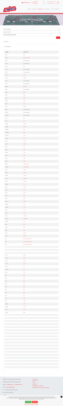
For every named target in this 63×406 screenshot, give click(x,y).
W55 (24, 149)
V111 (24, 221)
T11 (24, 184)
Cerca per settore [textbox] (31, 32)
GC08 (24, 255)
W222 (26, 239)
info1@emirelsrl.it (18, 384)
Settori (47, 9)
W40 (24, 135)
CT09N (24, 124)
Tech (52, 9)
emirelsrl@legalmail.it (10, 387)
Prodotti (40, 9)
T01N (24, 138)
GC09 (24, 261)
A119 (26, 58)
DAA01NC (25, 218)
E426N (24, 187)
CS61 (24, 152)
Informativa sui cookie (34, 404)
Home (29, 9)
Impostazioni (26, 404)
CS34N (24, 170)
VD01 (24, 103)
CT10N (24, 126)
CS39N (24, 78)
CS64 (24, 161)
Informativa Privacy (38, 386)
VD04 (24, 101)
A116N (28, 58)
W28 (24, 230)
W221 (24, 304)
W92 (24, 129)
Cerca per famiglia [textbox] (31, 29)
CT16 (24, 272)
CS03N (24, 172)
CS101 (24, 75)
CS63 (24, 158)
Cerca (58, 37)
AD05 (24, 98)
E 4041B (24, 175)
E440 (24, 147)
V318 (24, 204)
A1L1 (24, 239)
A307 (24, 190)
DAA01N (25, 216)
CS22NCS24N (25, 164)
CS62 (24, 155)
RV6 (24, 292)
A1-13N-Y (30, 239)
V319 (24, 207)
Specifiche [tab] (6, 41)
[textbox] (31, 34)
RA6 (24, 55)
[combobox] (31, 29)
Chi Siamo (34, 9)
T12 (24, 266)
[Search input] (52, 2)
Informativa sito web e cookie (40, 387)
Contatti (57, 9)
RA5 (24, 118)
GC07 (24, 263)
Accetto (28, 401)
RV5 (24, 121)
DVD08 (24, 181)
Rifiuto (34, 401)
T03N (24, 198)
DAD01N (25, 86)
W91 (24, 132)
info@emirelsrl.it (10, 384)
